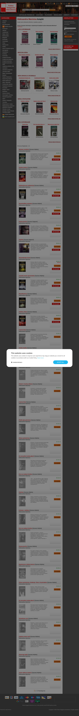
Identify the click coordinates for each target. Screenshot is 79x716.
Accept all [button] (60, 362)
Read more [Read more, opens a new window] (40, 358)
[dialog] (39, 358)
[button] (16, 362)
